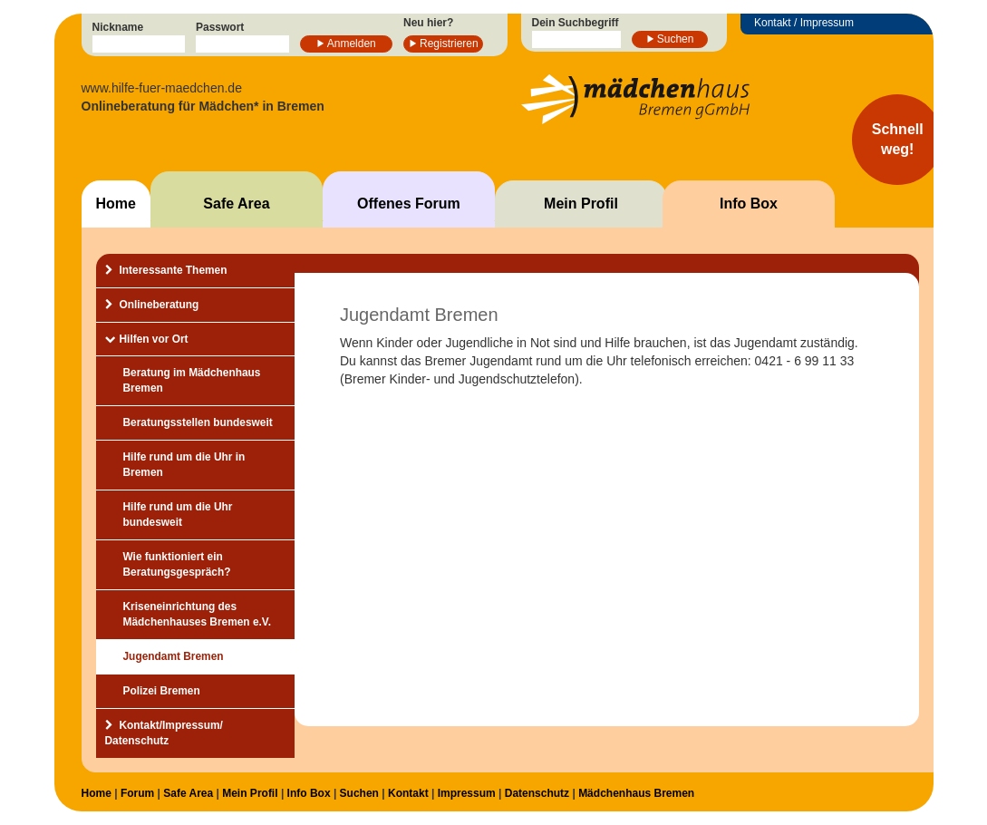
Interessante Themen (173, 270)
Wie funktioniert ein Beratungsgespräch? (177, 564)
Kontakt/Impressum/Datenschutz (164, 733)
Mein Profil (581, 203)
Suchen (675, 39)
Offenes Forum (408, 203)
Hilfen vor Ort (154, 339)
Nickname (118, 27)
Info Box (749, 203)
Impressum (467, 793)
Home (116, 203)
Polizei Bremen (161, 690)
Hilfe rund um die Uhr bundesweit (178, 514)
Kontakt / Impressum (804, 22)
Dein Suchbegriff (575, 22)
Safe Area (236, 203)
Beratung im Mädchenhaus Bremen (192, 380)
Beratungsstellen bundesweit (198, 422)
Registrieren (449, 43)
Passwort (220, 27)
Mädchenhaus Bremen (636, 793)
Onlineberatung (159, 304)
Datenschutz (537, 793)
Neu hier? (428, 22)
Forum (137, 793)
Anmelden (351, 43)
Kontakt (408, 793)
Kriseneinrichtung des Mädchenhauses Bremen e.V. (197, 614)
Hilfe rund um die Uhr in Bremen (184, 465)
